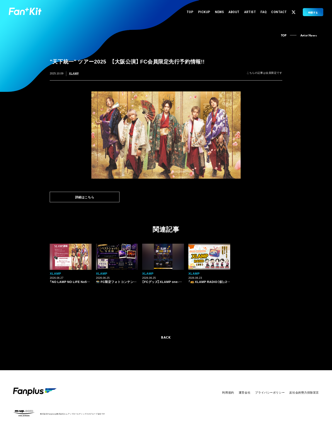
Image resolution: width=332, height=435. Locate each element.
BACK (166, 337)
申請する (313, 12)
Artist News (308, 35)
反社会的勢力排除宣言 (304, 392)
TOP (190, 12)
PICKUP (204, 12)
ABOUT (234, 12)
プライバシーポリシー (270, 392)
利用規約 (228, 392)
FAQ (263, 12)
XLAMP (74, 73)
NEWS (219, 12)
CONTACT (279, 12)
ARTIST (250, 12)
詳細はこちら (84, 197)
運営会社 (244, 392)
